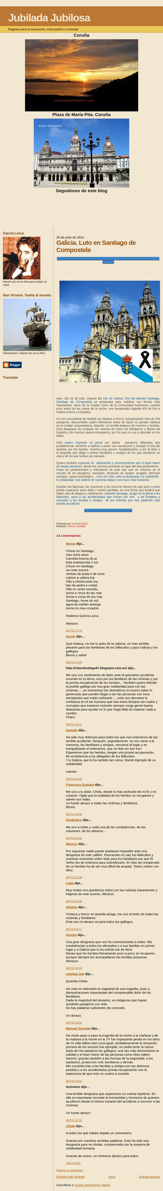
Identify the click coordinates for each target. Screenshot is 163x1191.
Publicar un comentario (69, 1170)
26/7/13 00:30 (74, 901)
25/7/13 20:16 (74, 838)
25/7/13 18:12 (74, 724)
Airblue (71, 907)
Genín (70, 636)
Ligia (70, 883)
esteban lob (75, 974)
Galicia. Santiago (76, 526)
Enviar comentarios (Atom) (92, 1185)
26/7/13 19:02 (74, 1081)
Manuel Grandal (78, 1028)
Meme (70, 543)
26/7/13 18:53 (74, 1022)
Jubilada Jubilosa (49, 18)
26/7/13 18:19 (74, 968)
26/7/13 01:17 (74, 929)
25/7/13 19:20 (74, 814)
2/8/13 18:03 (73, 1163)
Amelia (71, 935)
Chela (70, 1126)
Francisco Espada (80, 784)
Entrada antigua (149, 1176)
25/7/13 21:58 (74, 877)
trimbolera (74, 820)
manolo (72, 730)
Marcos (71, 844)
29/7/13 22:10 (74, 1120)
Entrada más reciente (70, 1176)
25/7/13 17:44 (74, 662)
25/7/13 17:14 (74, 630)
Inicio (111, 1176)
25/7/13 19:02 (74, 779)
